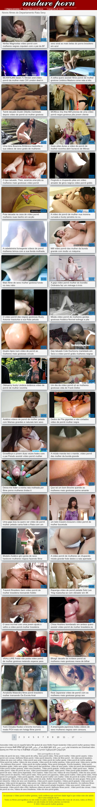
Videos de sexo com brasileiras (23, 781)
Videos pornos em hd (30, 785)
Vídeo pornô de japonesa (16, 783)
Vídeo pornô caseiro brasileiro (49, 781)
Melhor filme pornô (13, 785)
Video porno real (33, 783)
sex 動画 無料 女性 (48, 747)
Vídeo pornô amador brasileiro (52, 785)
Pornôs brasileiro (74, 764)
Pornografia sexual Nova (33, 9)
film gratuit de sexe (39, 745)
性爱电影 (26, 750)
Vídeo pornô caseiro (78, 756)
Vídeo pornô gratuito (50, 768)
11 (64, 737)
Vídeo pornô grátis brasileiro (77, 771)
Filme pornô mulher (62, 756)
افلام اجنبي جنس (63, 747)
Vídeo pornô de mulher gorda (54, 760)
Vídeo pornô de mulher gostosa (51, 762)
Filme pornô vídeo (28, 775)
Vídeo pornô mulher (67, 775)
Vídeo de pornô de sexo (9, 756)
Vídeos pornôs (66, 768)
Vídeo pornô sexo (80, 768)
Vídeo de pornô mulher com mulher (49, 777)
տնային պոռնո (38, 750)
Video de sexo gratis (59, 766)
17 (73, 737)
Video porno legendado (22, 773)
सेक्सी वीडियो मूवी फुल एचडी (22, 747)
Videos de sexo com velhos (11, 760)
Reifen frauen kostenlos (56, 745)
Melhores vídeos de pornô (40, 787)
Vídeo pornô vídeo (83, 775)
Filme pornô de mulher (9, 762)
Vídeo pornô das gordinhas (39, 766)
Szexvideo (4, 745)
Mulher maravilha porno (56, 779)
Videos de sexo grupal (76, 779)
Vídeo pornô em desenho (10, 775)
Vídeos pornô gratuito (71, 781)
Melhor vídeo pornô (49, 783)
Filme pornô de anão (19, 779)
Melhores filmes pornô (25, 758)
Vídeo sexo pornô (72, 785)
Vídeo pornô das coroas (80, 787)
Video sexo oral (50, 773)
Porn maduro (37, 773)
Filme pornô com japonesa (48, 775)
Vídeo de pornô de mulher (75, 777)
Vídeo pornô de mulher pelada (79, 760)
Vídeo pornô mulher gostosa (48, 4)
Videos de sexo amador (28, 762)
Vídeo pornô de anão (37, 779)
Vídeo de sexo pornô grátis (47, 789)
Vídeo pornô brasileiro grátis (42, 771)
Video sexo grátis (20, 766)
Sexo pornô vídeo (46, 756)
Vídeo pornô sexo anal (32, 760)
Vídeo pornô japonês (25, 777)
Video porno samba (88, 762)
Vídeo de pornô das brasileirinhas (82, 766)
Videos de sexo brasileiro (67, 773)
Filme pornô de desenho (68, 783)
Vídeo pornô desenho (43, 758)
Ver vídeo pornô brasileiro (81, 758)
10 (58, 737)
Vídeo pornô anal (72, 762)
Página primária (13, 9)
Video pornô (59, 771)
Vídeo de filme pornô (61, 758)
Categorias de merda (55, 9)
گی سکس (36, 747)
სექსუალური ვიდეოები (56, 750)
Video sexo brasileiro (32, 768)
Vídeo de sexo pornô (87, 773)
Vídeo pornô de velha (29, 756)
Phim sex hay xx (16, 750)
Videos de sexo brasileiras (25, 789)
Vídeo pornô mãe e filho (18, 787)
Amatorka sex (75, 747)
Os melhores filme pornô (11, 764)
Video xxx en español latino (20, 745)
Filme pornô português (57, 764)
